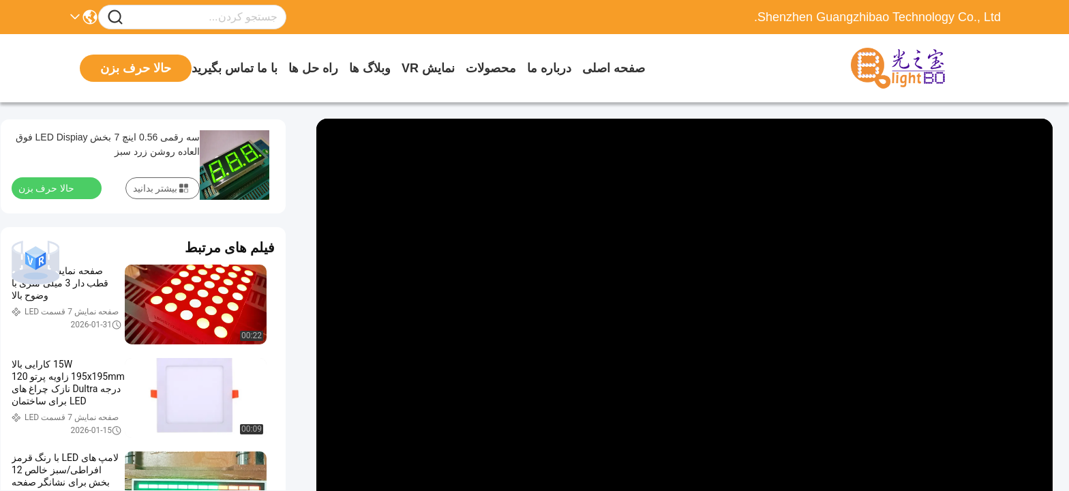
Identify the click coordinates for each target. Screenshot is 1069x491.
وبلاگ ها (370, 68)
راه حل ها (313, 68)
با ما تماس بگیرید (234, 68)
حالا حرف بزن (54, 187)
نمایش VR (428, 68)
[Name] (115, 17)
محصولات (491, 68)
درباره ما (549, 68)
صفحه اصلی (613, 68)
